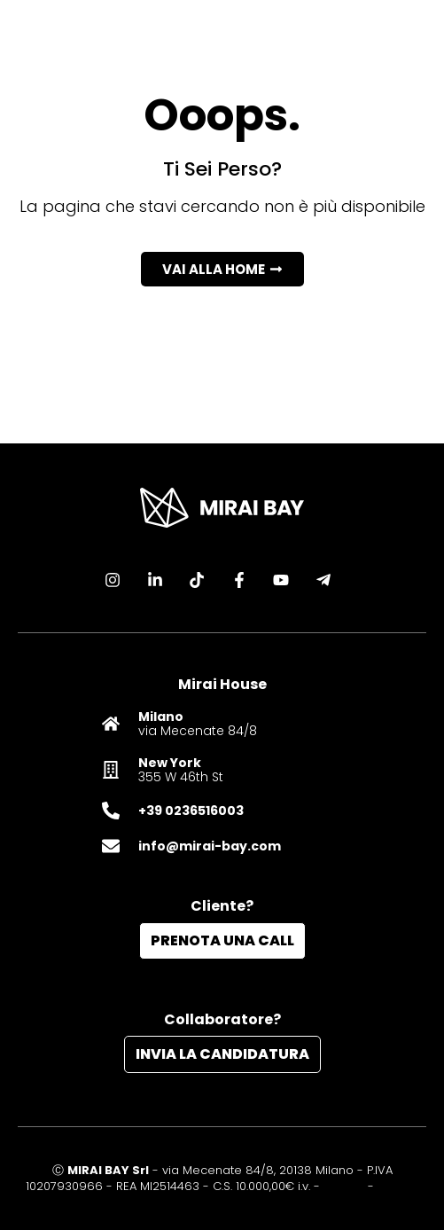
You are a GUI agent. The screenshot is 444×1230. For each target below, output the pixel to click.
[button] (222, 269)
